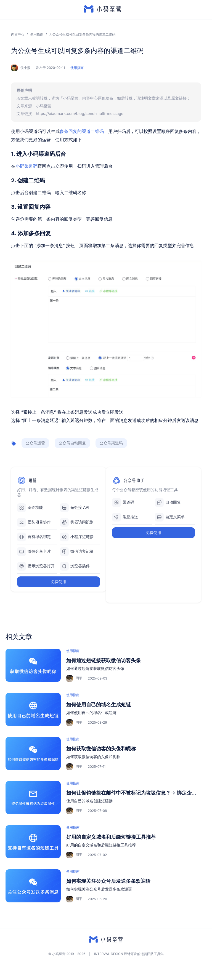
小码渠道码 (26, 166)
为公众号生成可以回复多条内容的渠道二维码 (82, 34)
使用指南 (36, 34)
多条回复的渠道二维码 (82, 131)
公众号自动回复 (72, 442)
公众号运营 (35, 442)
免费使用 (58, 581)
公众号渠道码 (111, 442)
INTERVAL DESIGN (108, 954)
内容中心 (17, 34)
